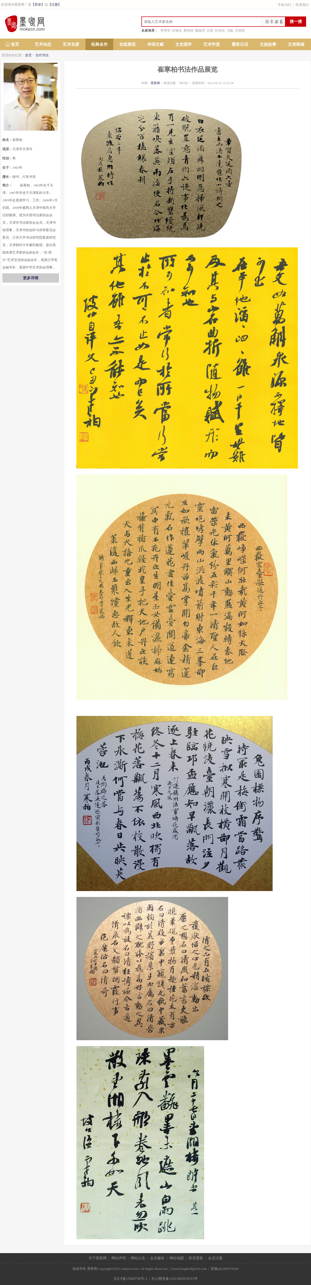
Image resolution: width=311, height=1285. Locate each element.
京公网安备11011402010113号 (174, 1279)
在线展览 (127, 44)
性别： (7, 158)
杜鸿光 (220, 30)
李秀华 (165, 30)
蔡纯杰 (189, 30)
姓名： (7, 140)
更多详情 (30, 278)
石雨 (210, 30)
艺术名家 (71, 44)
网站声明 (118, 1258)
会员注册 (215, 1258)
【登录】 (38, 4)
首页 (15, 44)
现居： (7, 149)
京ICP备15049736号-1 (130, 1279)
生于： (7, 167)
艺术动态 (43, 44)
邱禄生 (177, 30)
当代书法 (42, 55)
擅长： (7, 177)
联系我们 (302, 5)
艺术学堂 (211, 44)
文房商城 (296, 44)
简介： (7, 185)
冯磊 (230, 30)
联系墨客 (196, 1258)
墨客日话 (240, 44)
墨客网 (155, 83)
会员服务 (157, 1258)
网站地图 (176, 1258)
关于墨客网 (98, 1258)
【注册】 (54, 4)
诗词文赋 (155, 44)
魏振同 (200, 30)
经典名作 (99, 44)
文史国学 (183, 44)
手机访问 (284, 5)
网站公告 (138, 1258)
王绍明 (240, 30)
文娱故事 (268, 44)
